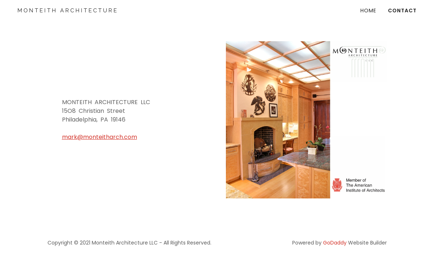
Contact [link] (402, 10)
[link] (77, 10)
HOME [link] (368, 10)
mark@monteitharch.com (99, 137)
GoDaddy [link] (335, 242)
